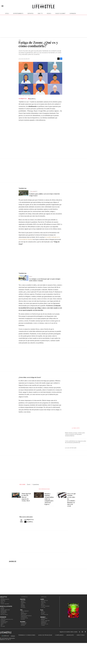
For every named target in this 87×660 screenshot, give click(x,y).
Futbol (2, 607)
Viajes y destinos (45, 620)
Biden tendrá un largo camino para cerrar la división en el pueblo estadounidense (75, 434)
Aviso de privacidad (45, 635)
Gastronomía (44, 618)
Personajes (44, 621)
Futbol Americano (5, 609)
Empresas (3, 618)
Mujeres (3, 626)
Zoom (29, 484)
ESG (1, 625)
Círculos (43, 602)
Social (22, 612)
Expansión (3, 617)
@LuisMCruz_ (32, 98)
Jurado (43, 625)
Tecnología (3, 622)
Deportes (30, 13)
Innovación (24, 616)
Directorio (81, 635)
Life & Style (3, 596)
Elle (41, 609)
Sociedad (23, 607)
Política (22, 599)
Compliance (59, 635)
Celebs (42, 613)
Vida (20, 40)
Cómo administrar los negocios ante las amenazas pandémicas (75, 441)
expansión (73, 13)
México (22, 601)
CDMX (22, 603)
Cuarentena (35, 484)
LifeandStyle (24, 596)
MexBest (43, 617)
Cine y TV (40, 13)
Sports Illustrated (6, 606)
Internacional (4, 621)
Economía (3, 620)
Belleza (43, 612)
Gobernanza (24, 613)
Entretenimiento (18, 13)
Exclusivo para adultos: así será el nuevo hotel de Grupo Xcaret (44, 195)
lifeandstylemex (83, 631)
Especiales (43, 596)
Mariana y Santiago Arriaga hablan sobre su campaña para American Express (48, 499)
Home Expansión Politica (7, 619)
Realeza (43, 601)
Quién (42, 599)
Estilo (7, 13)
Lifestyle (3, 613)
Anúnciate (70, 635)
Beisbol (2, 608)
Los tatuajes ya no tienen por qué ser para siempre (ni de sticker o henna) (44, 280)
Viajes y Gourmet (60, 13)
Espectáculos (44, 600)
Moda (42, 603)
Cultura (43, 607)
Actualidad (24, 622)
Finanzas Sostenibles (26, 615)
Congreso (23, 602)
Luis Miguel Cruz (29, 519)
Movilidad (23, 614)
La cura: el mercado (70, 448)
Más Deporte (4, 612)
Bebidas (43, 619)
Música (49, 13)
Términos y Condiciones (26, 635)
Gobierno (23, 600)
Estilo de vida (44, 614)
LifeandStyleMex (80, 632)
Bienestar (43, 622)
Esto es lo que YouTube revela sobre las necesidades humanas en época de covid (71, 500)
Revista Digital (4, 614)
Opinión (23, 606)
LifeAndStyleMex (86, 631)
